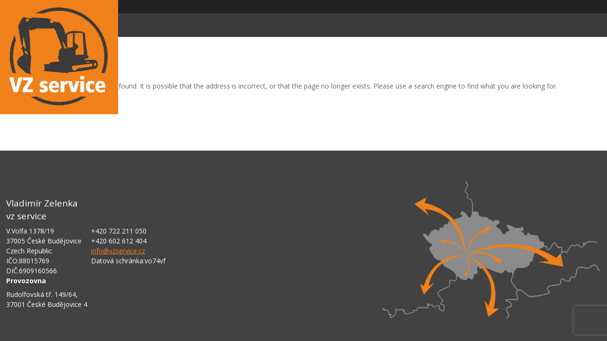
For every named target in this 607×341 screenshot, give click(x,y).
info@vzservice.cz (118, 250)
